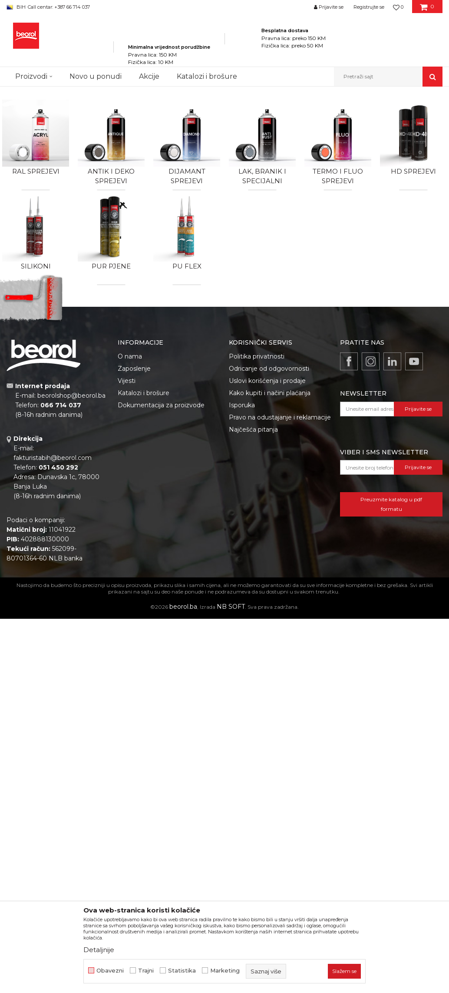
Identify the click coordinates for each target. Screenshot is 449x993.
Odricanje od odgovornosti (269, 368)
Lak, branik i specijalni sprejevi (262, 181)
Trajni (146, 970)
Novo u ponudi (95, 76)
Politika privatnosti (256, 356)
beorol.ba (183, 607)
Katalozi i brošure (143, 393)
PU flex (186, 266)
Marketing (225, 970)
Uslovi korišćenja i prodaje (267, 381)
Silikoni (36, 266)
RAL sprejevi (35, 171)
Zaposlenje (134, 368)
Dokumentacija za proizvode (161, 405)
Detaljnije (98, 950)
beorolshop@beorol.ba (71, 395)
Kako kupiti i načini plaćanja (269, 393)
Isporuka (242, 405)
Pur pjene (111, 266)
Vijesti (126, 381)
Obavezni (110, 970)
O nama (130, 356)
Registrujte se (368, 7)
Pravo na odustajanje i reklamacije (280, 417)
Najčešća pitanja (253, 429)
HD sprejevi (413, 171)
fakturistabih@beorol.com (52, 458)
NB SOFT (231, 607)
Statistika (182, 970)
